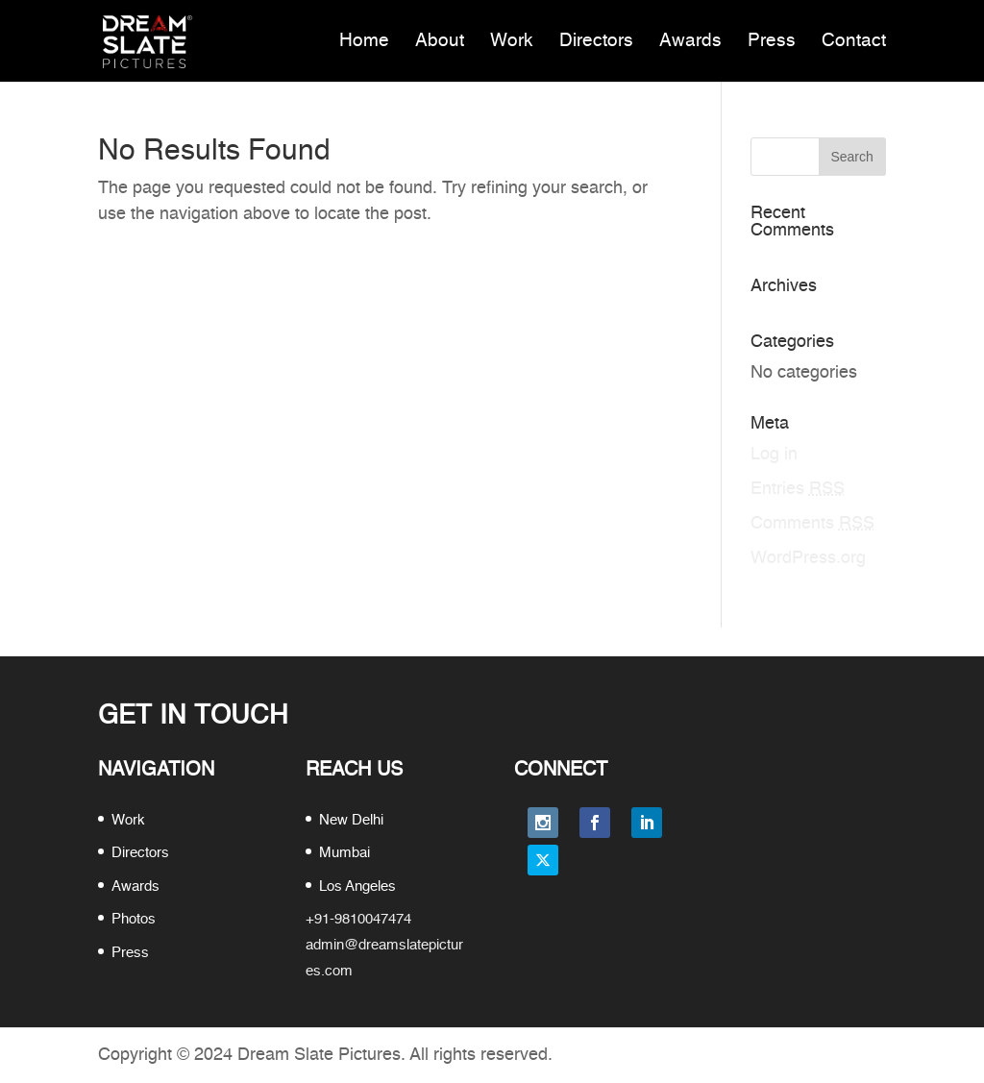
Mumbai (344, 853)
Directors (596, 41)
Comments (812, 523)
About (439, 41)
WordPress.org (808, 558)
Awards (690, 41)
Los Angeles (357, 886)
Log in (774, 454)
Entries (797, 489)
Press (772, 41)
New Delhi (351, 820)
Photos (133, 919)
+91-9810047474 (358, 919)
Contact (854, 41)
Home (364, 41)
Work (511, 41)
